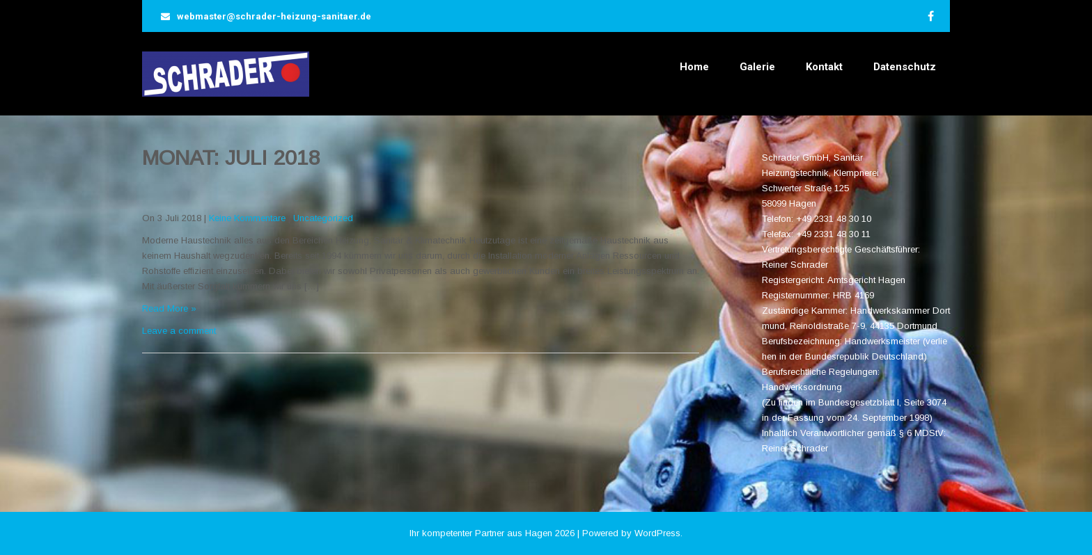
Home (694, 67)
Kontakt (824, 67)
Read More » (169, 308)
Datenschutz (904, 67)
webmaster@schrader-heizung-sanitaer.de (274, 16)
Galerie (757, 67)
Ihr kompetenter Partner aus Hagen (481, 533)
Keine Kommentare (247, 218)
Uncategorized (323, 218)
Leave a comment (179, 330)
